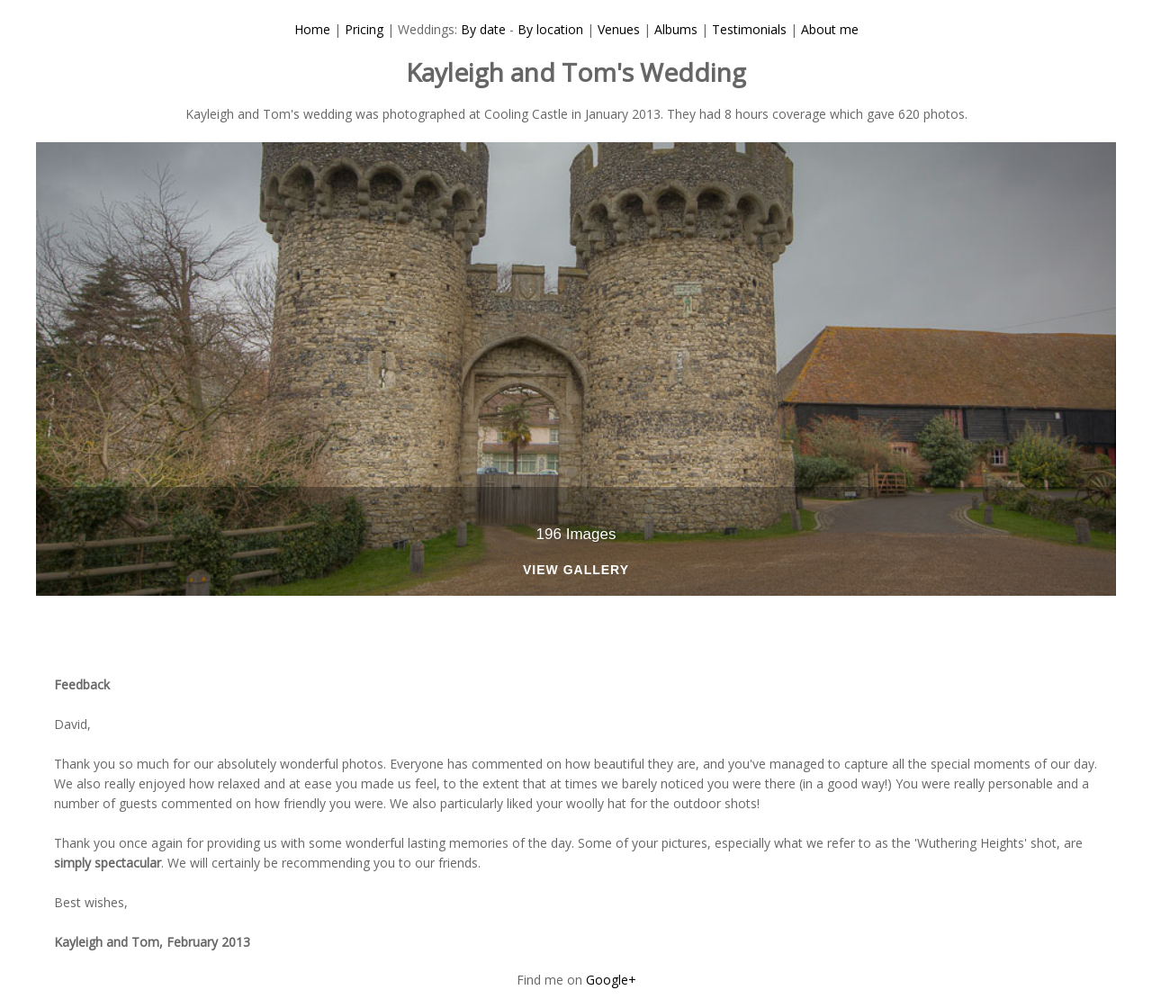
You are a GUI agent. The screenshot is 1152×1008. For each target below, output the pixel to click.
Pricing (364, 29)
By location (550, 29)
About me (830, 29)
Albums (676, 29)
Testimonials (749, 29)
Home (312, 29)
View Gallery (576, 570)
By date (483, 29)
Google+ (611, 979)
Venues (619, 29)
